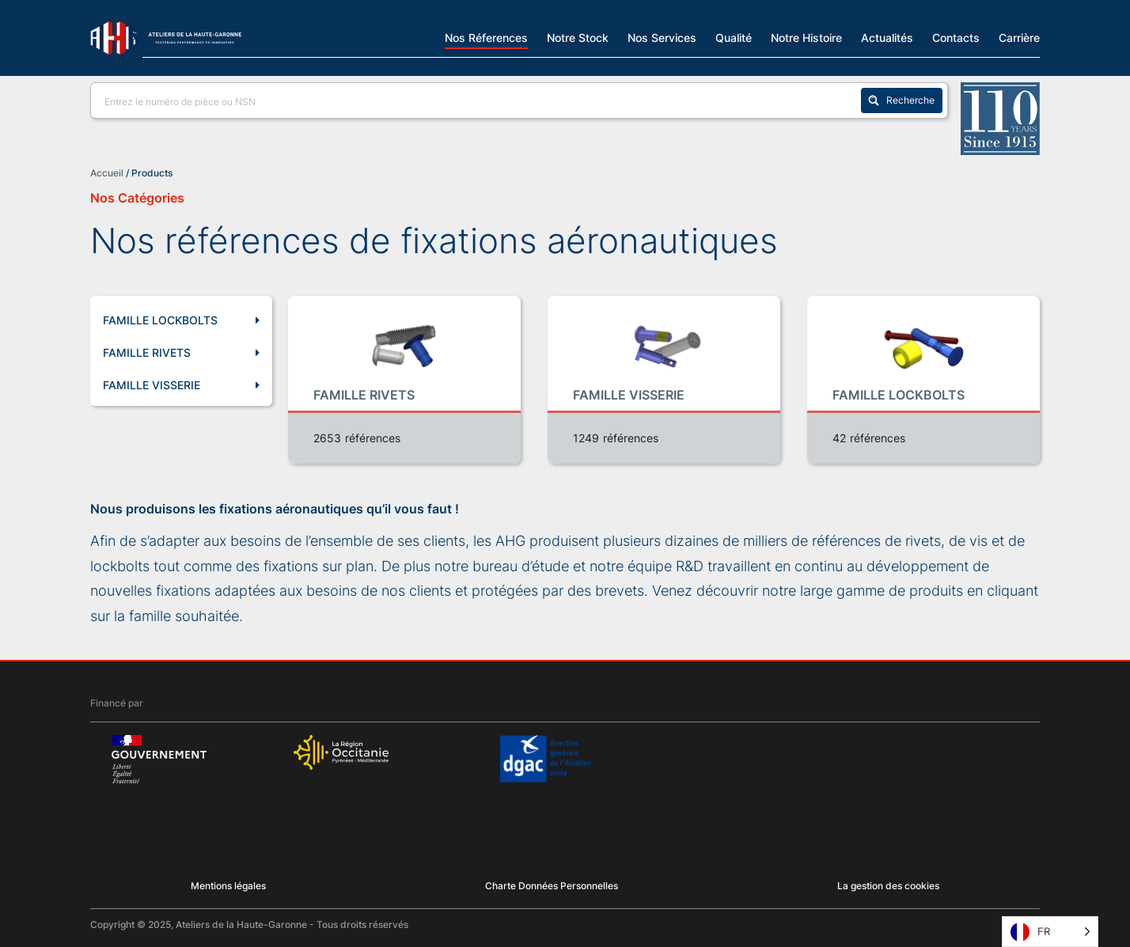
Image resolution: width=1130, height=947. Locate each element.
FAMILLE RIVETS (181, 352)
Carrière (1019, 37)
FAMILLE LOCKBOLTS (181, 320)
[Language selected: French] (1050, 931)
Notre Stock (578, 37)
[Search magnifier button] (901, 100)
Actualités (887, 37)
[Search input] (479, 100)
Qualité (733, 37)
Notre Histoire (806, 37)
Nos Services (662, 37)
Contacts (956, 37)
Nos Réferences (486, 37)
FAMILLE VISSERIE (181, 385)
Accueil (106, 173)
